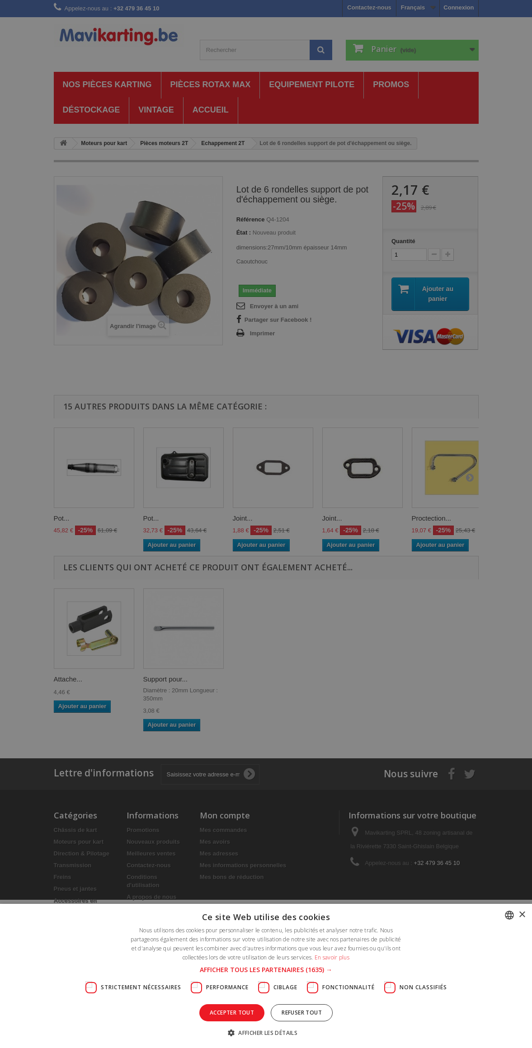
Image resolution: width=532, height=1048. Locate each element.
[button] (266, 970)
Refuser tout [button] (302, 1012)
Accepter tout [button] (232, 1012)
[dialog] (266, 524)
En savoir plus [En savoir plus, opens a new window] (332, 957)
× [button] (521, 915)
